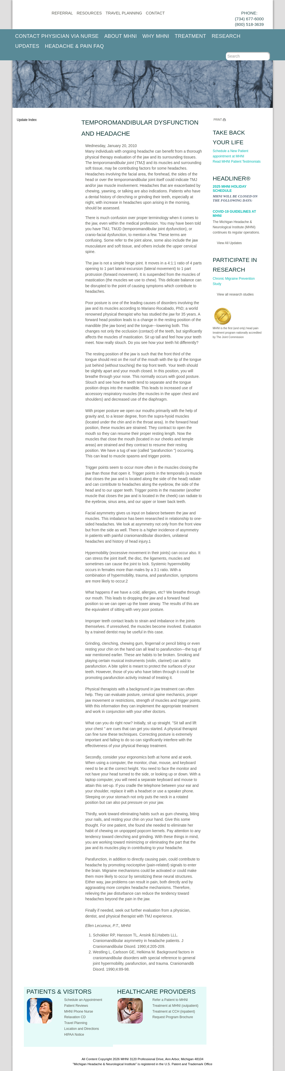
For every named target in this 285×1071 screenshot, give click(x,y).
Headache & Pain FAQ (74, 46)
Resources (89, 13)
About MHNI (120, 36)
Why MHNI (155, 36)
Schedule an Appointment (83, 1000)
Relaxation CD (74, 1017)
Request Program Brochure (172, 1017)
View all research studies (235, 294)
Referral (62, 13)
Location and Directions (81, 1029)
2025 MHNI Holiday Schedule (229, 189)
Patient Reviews (76, 1006)
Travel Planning (124, 13)
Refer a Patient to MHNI (170, 1000)
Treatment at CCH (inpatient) (173, 1011)
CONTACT (155, 13)
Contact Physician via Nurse (57, 36)
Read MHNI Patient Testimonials (237, 161)
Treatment (190, 36)
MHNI (125, 1059)
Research (226, 36)
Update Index (27, 120)
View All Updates (229, 243)
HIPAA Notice (74, 1035)
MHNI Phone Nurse (78, 1011)
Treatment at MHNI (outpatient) (175, 1006)
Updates (27, 46)
